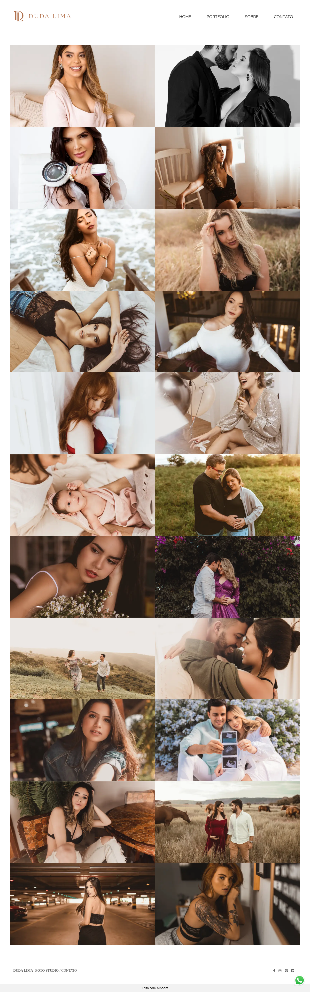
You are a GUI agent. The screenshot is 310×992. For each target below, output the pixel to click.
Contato (283, 16)
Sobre (251, 16)
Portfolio (218, 16)
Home (185, 16)
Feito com (155, 988)
